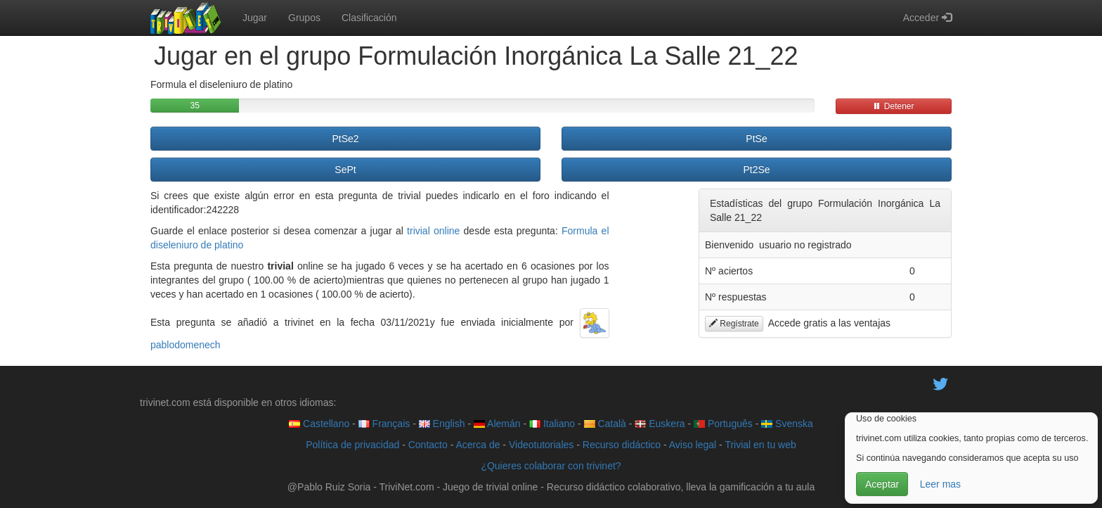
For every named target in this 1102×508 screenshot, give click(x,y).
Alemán (497, 423)
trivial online (433, 230)
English (442, 423)
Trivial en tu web (760, 444)
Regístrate (734, 324)
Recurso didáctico (622, 444)
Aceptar (882, 484)
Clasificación (369, 17)
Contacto (428, 444)
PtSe (756, 138)
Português (723, 423)
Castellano (319, 423)
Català (605, 423)
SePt (345, 169)
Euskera (660, 423)
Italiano (552, 423)
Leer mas (940, 484)
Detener (893, 106)
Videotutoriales (541, 444)
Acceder (927, 17)
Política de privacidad (352, 444)
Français (384, 423)
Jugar (254, 17)
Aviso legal (692, 444)
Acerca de (477, 444)
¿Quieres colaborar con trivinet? (551, 465)
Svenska (787, 423)
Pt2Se (756, 169)
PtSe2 (345, 138)
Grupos (304, 17)
